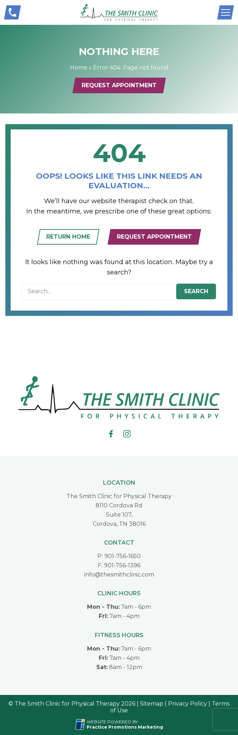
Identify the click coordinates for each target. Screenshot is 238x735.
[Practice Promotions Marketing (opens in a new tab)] (125, 727)
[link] (111, 434)
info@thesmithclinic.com (119, 574)
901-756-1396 (122, 565)
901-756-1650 (122, 556)
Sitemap (151, 703)
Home (78, 67)
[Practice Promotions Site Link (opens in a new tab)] (81, 724)
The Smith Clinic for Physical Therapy (119, 496)
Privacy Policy (187, 703)
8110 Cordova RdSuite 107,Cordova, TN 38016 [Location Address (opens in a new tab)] (119, 514)
